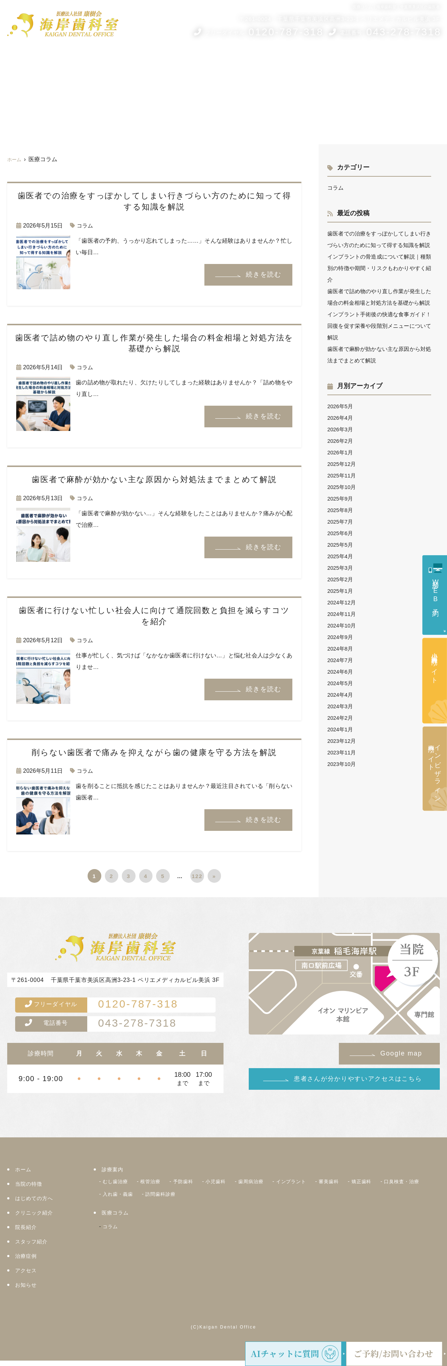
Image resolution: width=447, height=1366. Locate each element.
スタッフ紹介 (281, 60)
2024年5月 (341, 706)
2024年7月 (341, 683)
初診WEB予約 (435, 591)
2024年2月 (341, 741)
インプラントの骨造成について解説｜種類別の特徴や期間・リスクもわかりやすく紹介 (379, 279)
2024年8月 (341, 672)
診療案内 (45, 60)
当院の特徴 (29, 1189)
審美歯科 (352, 1186)
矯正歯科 (388, 1186)
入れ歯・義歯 (173, 1197)
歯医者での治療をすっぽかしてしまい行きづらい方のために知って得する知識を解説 (379, 245)
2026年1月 (341, 475)
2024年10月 (342, 648)
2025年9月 (341, 522)
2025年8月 (341, 533)
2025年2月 (341, 602)
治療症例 (359, 60)
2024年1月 (341, 752)
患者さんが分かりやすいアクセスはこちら (358, 1078)
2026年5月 (341, 429)
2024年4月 (341, 718)
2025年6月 (341, 556)
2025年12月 (342, 487)
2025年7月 (341, 545)
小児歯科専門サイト (434, 665)
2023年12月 (342, 764)
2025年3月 (341, 591)
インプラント (310, 1186)
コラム (85, 225)
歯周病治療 (266, 1186)
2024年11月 (342, 637)
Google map (401, 1053)
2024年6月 (341, 695)
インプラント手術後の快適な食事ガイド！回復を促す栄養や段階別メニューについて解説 (379, 348)
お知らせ (425, 60)
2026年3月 (341, 452)
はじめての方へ (155, 60)
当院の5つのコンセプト (95, 60)
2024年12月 (342, 625)
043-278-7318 (113, 1028)
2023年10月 (342, 787)
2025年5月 (341, 568)
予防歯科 (192, 1186)
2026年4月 (341, 441)
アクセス (395, 60)
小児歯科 (227, 1186)
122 (197, 876)
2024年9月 (341, 660)
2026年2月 (341, 464)
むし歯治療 (117, 1186)
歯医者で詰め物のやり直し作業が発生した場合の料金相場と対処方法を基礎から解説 (379, 314)
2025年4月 (341, 579)
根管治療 (156, 1186)
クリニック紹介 (204, 60)
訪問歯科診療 (220, 1197)
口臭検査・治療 (123, 1197)
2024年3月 (341, 729)
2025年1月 (341, 614)
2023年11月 (342, 775)
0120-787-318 (114, 1006)
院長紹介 (244, 60)
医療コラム (320, 60)
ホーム (18, 60)
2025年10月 (342, 510)
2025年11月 (342, 498)
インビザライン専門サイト (434, 770)
